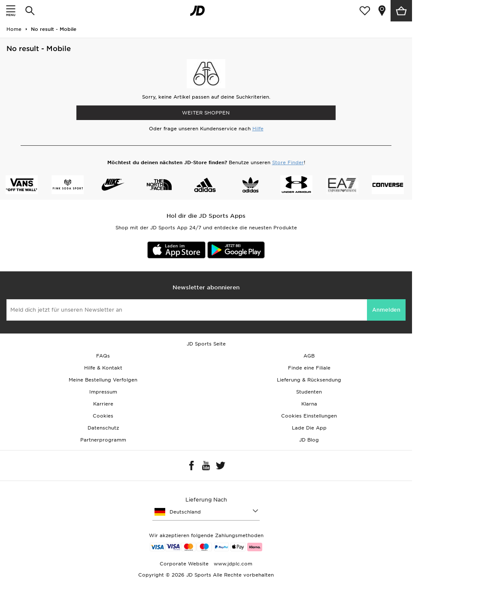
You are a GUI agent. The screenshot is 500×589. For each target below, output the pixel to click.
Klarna (309, 404)
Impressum (103, 392)
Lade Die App (309, 428)
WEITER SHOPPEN (206, 113)
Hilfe (258, 129)
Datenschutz (103, 428)
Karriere (103, 404)
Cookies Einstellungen (309, 416)
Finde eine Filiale (309, 368)
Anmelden (386, 310)
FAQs (103, 356)
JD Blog (309, 440)
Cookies (103, 416)
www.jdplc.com (232, 564)
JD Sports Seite (206, 344)
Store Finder (288, 162)
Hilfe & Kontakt (103, 368)
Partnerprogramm (103, 440)
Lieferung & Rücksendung (309, 380)
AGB (309, 356)
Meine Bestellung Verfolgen (103, 380)
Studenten (309, 392)
